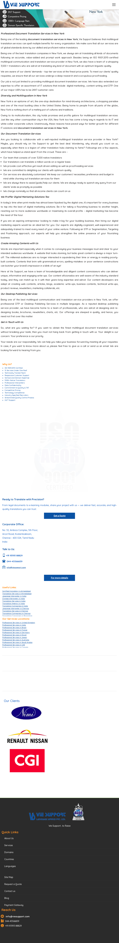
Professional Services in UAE (13, 645)
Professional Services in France (14, 630)
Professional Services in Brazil (14, 627)
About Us (9, 838)
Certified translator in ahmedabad (16, 591)
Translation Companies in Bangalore (17, 616)
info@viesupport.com (17, 916)
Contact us (9, 891)
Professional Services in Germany (16, 632)
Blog (6, 898)
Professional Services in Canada (15, 647)
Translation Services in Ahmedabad (16, 594)
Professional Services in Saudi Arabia (17, 642)
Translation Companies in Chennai (16, 613)
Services (8, 845)
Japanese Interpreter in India (14, 596)
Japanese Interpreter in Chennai (15, 608)
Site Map (8, 877)
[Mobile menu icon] (114, 5)
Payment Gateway (13, 905)
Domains (8, 852)
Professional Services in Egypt (14, 635)
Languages (10, 866)
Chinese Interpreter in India (13, 599)
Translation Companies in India (15, 606)
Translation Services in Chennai (15, 611)
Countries (9, 859)
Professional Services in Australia (15, 640)
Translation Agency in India (13, 603)
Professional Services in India (14, 625)
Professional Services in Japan (14, 637)
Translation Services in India (13, 601)
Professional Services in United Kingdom (18, 622)
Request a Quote (13, 884)
